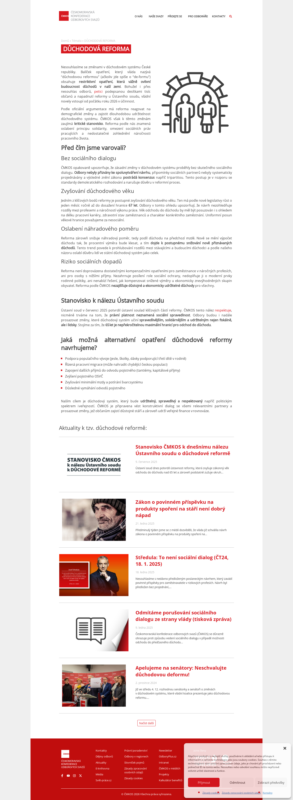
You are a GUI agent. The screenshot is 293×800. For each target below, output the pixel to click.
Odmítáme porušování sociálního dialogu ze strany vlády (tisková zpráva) (183, 615)
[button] (285, 748)
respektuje (223, 310)
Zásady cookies (211, 792)
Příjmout (204, 782)
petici (98, 91)
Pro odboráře (198, 16)
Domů (65, 41)
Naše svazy (156, 16)
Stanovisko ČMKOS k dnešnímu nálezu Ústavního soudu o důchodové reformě (183, 450)
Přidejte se (176, 16)
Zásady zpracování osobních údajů (241, 792)
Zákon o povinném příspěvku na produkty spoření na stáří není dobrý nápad (180, 508)
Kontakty (267, 792)
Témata (77, 41)
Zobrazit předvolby (271, 782)
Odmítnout (237, 782)
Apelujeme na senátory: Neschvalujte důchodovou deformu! (181, 671)
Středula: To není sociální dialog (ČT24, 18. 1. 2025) (182, 560)
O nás (139, 16)
